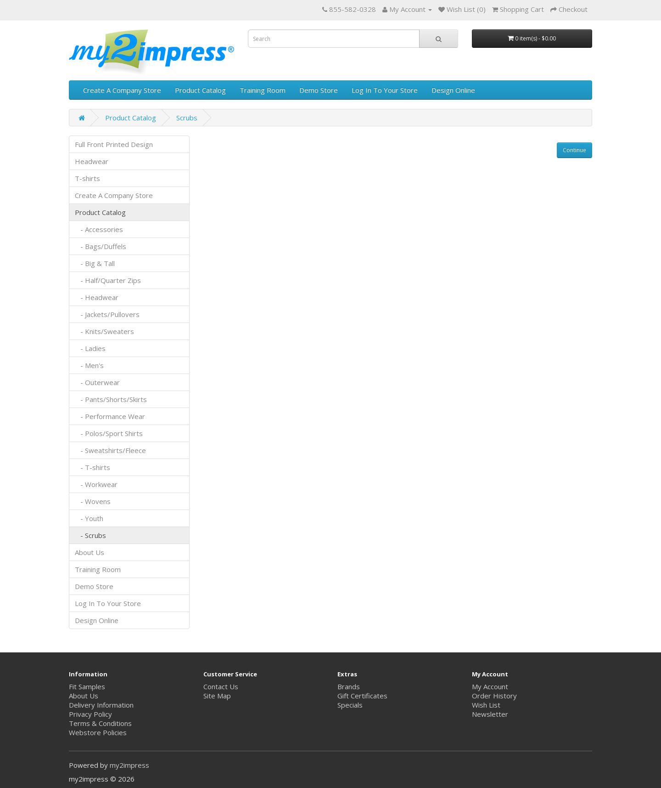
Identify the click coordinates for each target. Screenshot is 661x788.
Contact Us (220, 686)
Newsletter (490, 714)
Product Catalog (200, 90)
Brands (348, 686)
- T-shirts (92, 467)
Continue (574, 150)
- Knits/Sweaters (104, 331)
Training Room (263, 90)
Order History (494, 695)
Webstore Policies (98, 732)
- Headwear (96, 297)
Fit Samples (87, 686)
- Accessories (99, 229)
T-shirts (87, 178)
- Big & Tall (95, 263)
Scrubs (186, 117)
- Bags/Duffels (100, 246)
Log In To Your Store (385, 90)
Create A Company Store (122, 90)
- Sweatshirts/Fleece (110, 450)
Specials (350, 704)
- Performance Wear (110, 416)
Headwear (91, 161)
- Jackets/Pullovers (107, 314)
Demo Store (318, 90)
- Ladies (90, 348)
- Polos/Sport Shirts (109, 433)
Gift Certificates (362, 695)
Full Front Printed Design (114, 144)
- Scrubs (90, 535)
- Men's (89, 365)
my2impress (129, 765)
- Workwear (96, 484)
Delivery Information (101, 704)
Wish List (486, 704)
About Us (89, 552)
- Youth (89, 518)
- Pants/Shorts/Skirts (111, 399)
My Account (490, 686)
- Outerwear (97, 382)
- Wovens (93, 501)
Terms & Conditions (100, 723)
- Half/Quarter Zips (108, 280)
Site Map (217, 695)
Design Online (453, 90)
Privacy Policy (90, 714)
